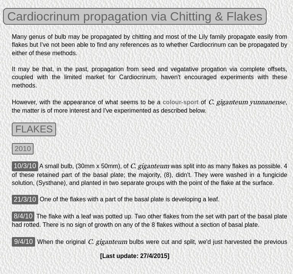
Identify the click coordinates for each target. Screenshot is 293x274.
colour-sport (180, 102)
